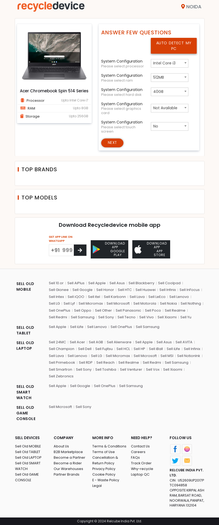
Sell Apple (97, 282)
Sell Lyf (69, 303)
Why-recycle (142, 468)
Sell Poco (153, 309)
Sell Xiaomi (167, 316)
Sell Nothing (191, 303)
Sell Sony (106, 316)
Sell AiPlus (76, 282)
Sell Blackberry (141, 282)
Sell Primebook (62, 362)
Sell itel (94, 296)
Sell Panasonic (128, 309)
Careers (138, 451)
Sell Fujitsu (104, 348)
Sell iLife (76, 326)
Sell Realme (175, 309)
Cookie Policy (104, 473)
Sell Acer (77, 341)
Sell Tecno (127, 316)
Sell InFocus (190, 289)
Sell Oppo (82, 309)
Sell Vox (152, 368)
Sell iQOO (76, 296)
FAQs (135, 457)
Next (113, 143)
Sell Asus (117, 282)
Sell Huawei (146, 289)
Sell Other (103, 309)
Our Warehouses (68, 468)
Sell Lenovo (179, 296)
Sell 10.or (56, 282)
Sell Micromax (91, 303)
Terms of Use (103, 451)
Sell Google (82, 289)
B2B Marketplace (68, 451)
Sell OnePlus (59, 309)
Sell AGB (96, 341)
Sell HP (139, 348)
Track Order (141, 462)
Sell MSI (166, 355)
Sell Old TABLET (28, 451)
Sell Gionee (59, 289)
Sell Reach (105, 362)
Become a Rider (68, 462)
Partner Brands (67, 473)
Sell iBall (156, 348)
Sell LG (54, 303)
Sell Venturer (131, 368)
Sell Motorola (144, 303)
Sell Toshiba (105, 368)
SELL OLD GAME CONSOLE (26, 412)
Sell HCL (123, 348)
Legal (97, 485)
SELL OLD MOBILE (25, 285)
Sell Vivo (146, 316)
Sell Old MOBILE (28, 445)
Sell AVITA (184, 341)
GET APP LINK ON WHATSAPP (60, 239)
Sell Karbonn (115, 296)
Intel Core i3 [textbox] (164, 63)
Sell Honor (105, 289)
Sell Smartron (60, 368)
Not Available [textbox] (165, 108)
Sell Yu (185, 316)
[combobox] (169, 63)
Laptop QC (140, 473)
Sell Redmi (58, 316)
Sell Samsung (82, 316)
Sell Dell (85, 348)
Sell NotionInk (188, 355)
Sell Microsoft (118, 303)
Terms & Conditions (109, 445)
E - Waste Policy (106, 479)
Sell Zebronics (61, 375)
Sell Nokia (168, 303)
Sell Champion (61, 348)
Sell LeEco (157, 296)
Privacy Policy (104, 468)
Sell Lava (137, 296)
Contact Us (140, 445)
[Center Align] (80, 250)
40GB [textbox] (158, 91)
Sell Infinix (167, 289)
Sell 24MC (57, 341)
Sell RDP (86, 362)
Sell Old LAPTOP (28, 457)
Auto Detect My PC (174, 45)
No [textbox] (155, 126)
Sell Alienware (119, 341)
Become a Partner (70, 457)
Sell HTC (125, 289)
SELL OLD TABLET (25, 329)
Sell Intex (56, 296)
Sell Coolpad (169, 282)
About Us (61, 445)
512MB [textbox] (158, 77)
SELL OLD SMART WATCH (25, 391)
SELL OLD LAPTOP (25, 345)
